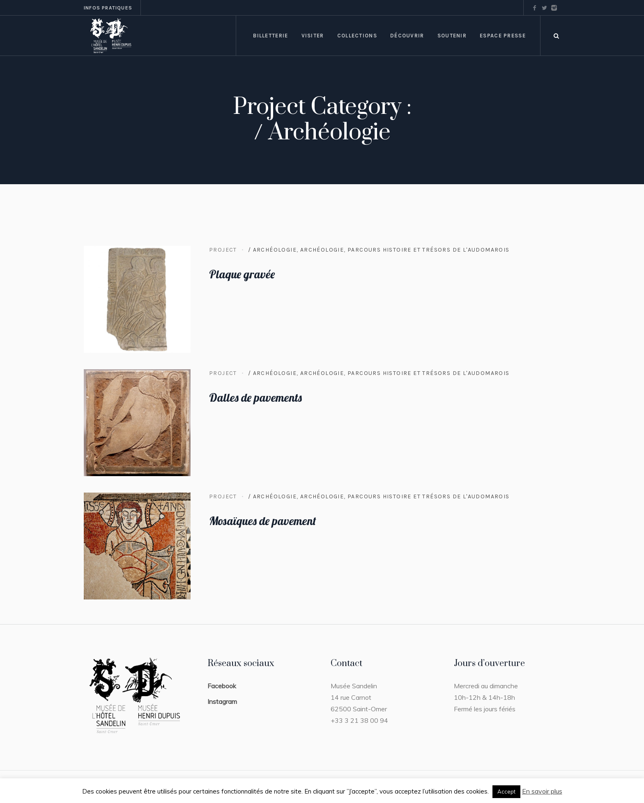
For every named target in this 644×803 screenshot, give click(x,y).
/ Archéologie (272, 249)
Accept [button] (506, 791)
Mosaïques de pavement (262, 521)
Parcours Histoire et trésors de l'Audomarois (428, 249)
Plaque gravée (242, 274)
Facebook (221, 686)
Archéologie (322, 249)
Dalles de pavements (255, 397)
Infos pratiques (108, 8)
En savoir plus (542, 791)
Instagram (222, 701)
